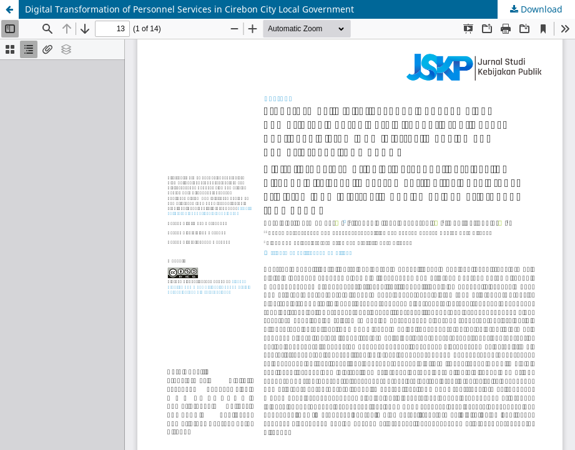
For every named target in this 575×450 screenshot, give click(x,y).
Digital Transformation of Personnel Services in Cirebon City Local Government (189, 9)
